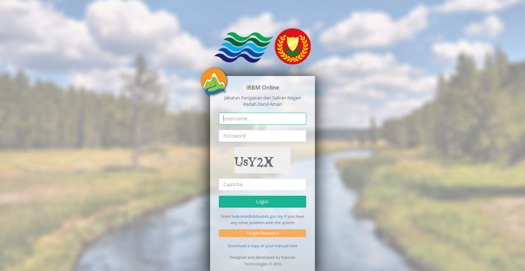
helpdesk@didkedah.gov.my (257, 216)
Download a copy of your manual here (262, 245)
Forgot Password (262, 233)
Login (262, 201)
